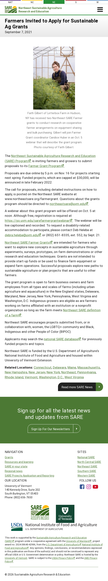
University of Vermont (16, 557)
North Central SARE (89, 462)
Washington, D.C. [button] (51, 377)
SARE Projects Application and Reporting (29, 475)
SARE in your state (16, 466)
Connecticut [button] (43, 367)
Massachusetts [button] (88, 367)
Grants (9, 457)
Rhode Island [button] (14, 377)
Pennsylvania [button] (86, 372)
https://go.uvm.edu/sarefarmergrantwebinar (37, 220)
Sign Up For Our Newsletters (50, 429)
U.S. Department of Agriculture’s (62, 544)
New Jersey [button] (37, 372)
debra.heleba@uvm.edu (21, 235)
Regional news (14, 471)
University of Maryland (77, 541)
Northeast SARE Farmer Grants (27, 242)
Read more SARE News (77, 387)
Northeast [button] (68, 372)
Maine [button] (72, 367)
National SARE (86, 457)
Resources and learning (19, 462)
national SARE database (61, 339)
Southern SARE (86, 471)
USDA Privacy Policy (62, 557)
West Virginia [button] (74, 377)
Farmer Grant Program (44, 166)
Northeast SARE (87, 466)
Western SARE (86, 475)
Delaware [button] (59, 367)
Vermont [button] (31, 377)
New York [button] (53, 372)
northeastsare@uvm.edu (67, 204)
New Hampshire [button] (16, 372)
